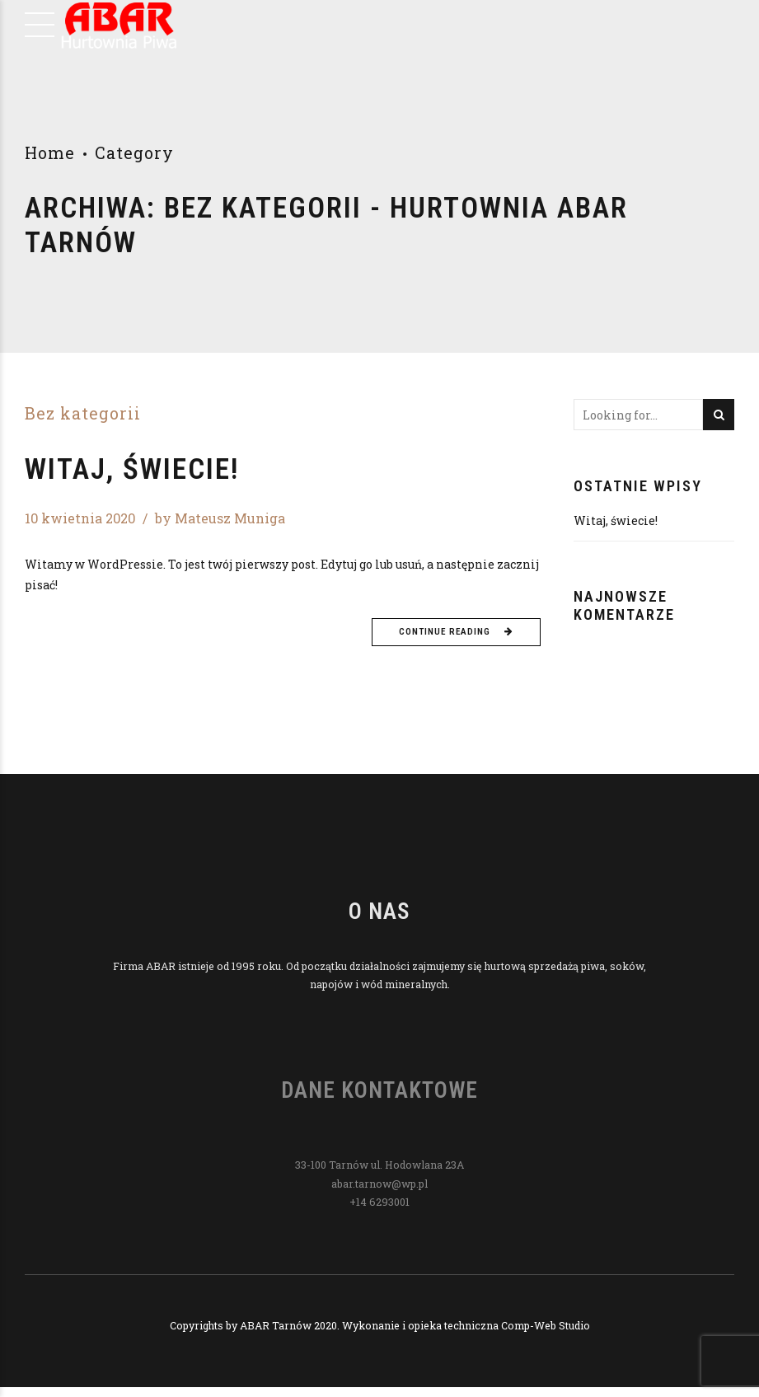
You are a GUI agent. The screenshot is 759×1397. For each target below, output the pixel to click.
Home (50, 153)
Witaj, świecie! (132, 469)
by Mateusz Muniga (220, 518)
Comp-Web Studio (545, 1325)
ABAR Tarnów (276, 1325)
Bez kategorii (83, 414)
